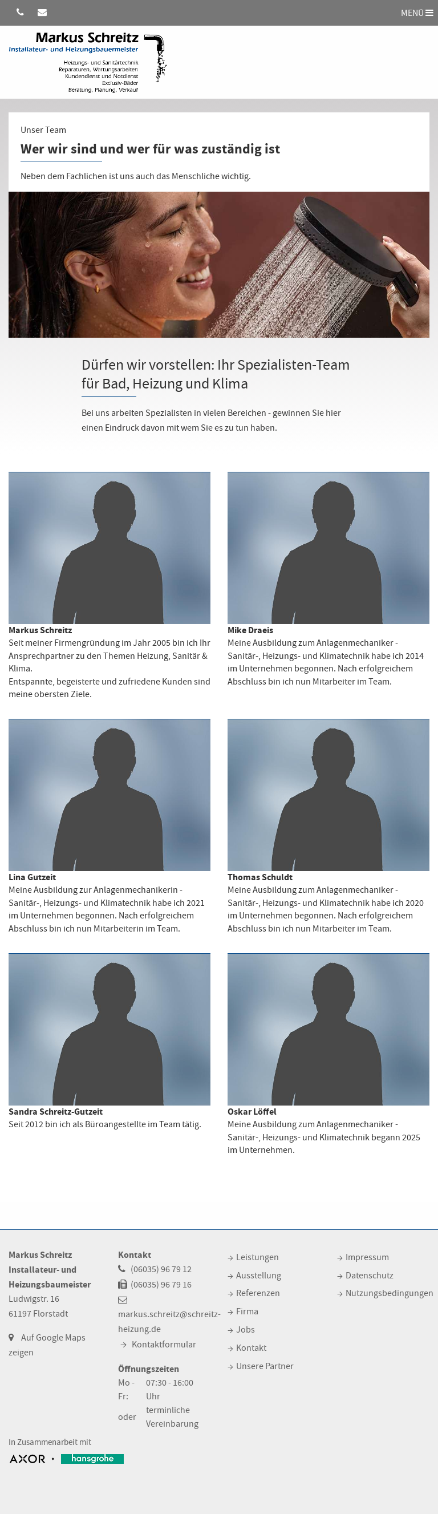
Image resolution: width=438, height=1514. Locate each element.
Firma (247, 1311)
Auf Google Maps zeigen (47, 1345)
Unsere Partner (265, 1366)
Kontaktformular (164, 1344)
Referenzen (258, 1293)
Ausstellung (258, 1275)
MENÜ (417, 12)
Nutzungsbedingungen (389, 1293)
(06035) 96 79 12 (161, 1269)
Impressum (367, 1257)
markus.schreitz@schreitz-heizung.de (169, 1322)
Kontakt (251, 1348)
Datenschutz (370, 1275)
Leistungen (257, 1257)
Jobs (245, 1329)
